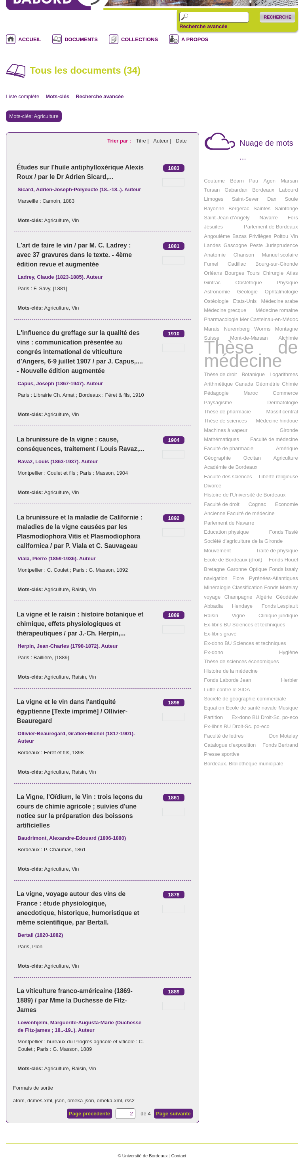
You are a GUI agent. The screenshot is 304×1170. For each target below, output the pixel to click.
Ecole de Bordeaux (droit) (233, 560)
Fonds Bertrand (280, 745)
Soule (291, 199)
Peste (256, 245)
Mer (244, 319)
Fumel (211, 264)
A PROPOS (194, 39)
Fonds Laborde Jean (227, 680)
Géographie (217, 458)
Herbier (289, 680)
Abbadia (213, 606)
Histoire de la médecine (231, 671)
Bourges (234, 273)
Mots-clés (57, 96)
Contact (178, 1155)
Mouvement (217, 551)
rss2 (130, 1100)
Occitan (252, 458)
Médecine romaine (277, 310)
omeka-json (80, 1100)
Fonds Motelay (281, 587)
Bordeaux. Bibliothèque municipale (243, 764)
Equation (214, 708)
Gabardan (235, 190)
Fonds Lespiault (280, 606)
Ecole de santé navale (251, 708)
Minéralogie (217, 587)
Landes (212, 245)
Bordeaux (263, 190)
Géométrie (268, 384)
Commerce (285, 393)
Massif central (282, 412)
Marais (211, 329)
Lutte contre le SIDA (227, 689)
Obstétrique (249, 282)
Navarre (268, 218)
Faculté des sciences (228, 476)
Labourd (288, 190)
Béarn (237, 181)
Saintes (261, 208)
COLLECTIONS (139, 39)
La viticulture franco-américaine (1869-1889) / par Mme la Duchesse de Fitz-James (75, 1000)
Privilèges (260, 236)
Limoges (213, 199)
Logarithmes (284, 374)
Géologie (247, 292)
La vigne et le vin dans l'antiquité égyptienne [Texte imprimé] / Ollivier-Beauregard (72, 711)
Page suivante (173, 1114)
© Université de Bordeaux (142, 1155)
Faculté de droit (221, 504)
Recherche (277, 17)
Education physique (226, 532)
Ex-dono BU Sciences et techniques (245, 643)
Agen (270, 181)
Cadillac (237, 264)
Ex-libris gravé (220, 634)
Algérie (264, 597)
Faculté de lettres (223, 736)
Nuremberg (237, 329)
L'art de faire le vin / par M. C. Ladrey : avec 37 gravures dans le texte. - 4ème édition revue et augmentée (74, 255)
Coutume (214, 181)
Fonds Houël (283, 560)
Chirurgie (272, 273)
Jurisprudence (282, 245)
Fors (293, 218)
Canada (244, 384)
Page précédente (89, 1114)
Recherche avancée (203, 26)
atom (19, 1100)
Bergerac (238, 208)
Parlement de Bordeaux (271, 227)
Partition (213, 717)
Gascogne (235, 245)
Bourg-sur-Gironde (276, 264)
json (60, 1100)
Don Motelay (283, 736)
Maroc (250, 393)
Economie (286, 504)
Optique (258, 569)
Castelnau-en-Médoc (274, 319)
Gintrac (212, 282)
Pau (253, 181)
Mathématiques (221, 439)
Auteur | (163, 141)
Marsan (289, 181)
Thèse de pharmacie (227, 412)
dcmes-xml (39, 1100)
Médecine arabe (279, 301)
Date (181, 141)
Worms (262, 329)
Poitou (281, 236)
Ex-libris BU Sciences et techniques (244, 625)
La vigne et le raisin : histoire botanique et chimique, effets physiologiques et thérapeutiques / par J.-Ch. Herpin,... (80, 624)
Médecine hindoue (277, 421)
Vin (75, 220)
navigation (215, 578)
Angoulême (217, 236)
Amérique (287, 448)
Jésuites (213, 227)
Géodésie (287, 597)
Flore (238, 578)
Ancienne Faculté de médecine (239, 513)
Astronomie (217, 292)
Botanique (253, 374)
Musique (288, 708)
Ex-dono (213, 652)
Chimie (290, 384)
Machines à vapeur (225, 430)
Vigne (238, 615)
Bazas (239, 236)
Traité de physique (277, 551)
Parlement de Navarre (229, 523)
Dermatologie (282, 402)
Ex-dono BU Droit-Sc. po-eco (265, 717)
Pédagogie (216, 393)
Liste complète (22, 96)
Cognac (257, 504)
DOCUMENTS (81, 39)
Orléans (213, 273)
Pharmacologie (221, 319)
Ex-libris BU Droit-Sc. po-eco (236, 726)
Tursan (212, 190)
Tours (253, 273)
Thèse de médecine (251, 354)
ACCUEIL (29, 39)
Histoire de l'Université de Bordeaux (244, 495)
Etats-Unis (244, 301)
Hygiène (288, 652)
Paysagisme (218, 402)
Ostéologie (216, 301)
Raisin (79, 589)
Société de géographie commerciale (245, 699)
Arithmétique (218, 384)
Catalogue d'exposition (230, 745)
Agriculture (56, 220)
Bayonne (214, 208)
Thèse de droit (220, 374)
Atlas (292, 273)
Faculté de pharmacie (228, 448)
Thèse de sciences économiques (241, 661)
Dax (271, 199)
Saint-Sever (245, 199)
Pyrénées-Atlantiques (273, 578)
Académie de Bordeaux (230, 467)
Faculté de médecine (274, 439)
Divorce (212, 486)
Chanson (244, 255)
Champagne (238, 597)
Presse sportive (221, 754)
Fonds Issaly (283, 569)
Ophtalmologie (281, 292)
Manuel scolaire (280, 255)
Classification (247, 587)
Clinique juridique (278, 615)
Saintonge (286, 208)
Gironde (288, 430)
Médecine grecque (225, 310)
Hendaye (242, 606)
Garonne (237, 569)
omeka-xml (109, 1100)
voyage (212, 597)
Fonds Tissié (283, 532)
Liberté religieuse (278, 476)
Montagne (286, 329)
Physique (287, 282)
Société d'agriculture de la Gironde (243, 541)
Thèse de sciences (225, 421)
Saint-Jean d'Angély (226, 218)
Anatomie (215, 255)
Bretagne (214, 569)
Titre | (143, 141)
